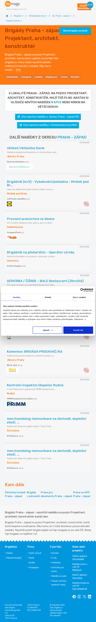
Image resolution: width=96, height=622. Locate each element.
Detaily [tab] (48, 297)
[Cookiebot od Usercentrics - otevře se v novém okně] (82, 290)
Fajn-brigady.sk (79, 589)
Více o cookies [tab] (79, 297)
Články (9, 553)
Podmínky (56, 562)
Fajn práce (77, 578)
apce (58, 102)
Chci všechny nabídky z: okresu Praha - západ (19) (48, 116)
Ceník (31, 558)
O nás (54, 558)
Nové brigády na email (75, 30)
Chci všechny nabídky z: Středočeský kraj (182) (48, 125)
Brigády (33, 494)
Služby (32, 562)
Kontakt (55, 553)
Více (18, 69)
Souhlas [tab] (16, 297)
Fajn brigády (78, 559)
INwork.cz (77, 570)
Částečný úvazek (15, 494)
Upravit (47, 330)
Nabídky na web (58, 576)
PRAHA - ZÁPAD (72, 137)
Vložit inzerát (35, 553)
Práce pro (56, 494)
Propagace (34, 567)
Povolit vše (78, 330)
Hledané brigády (14, 558)
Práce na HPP (81, 494)
